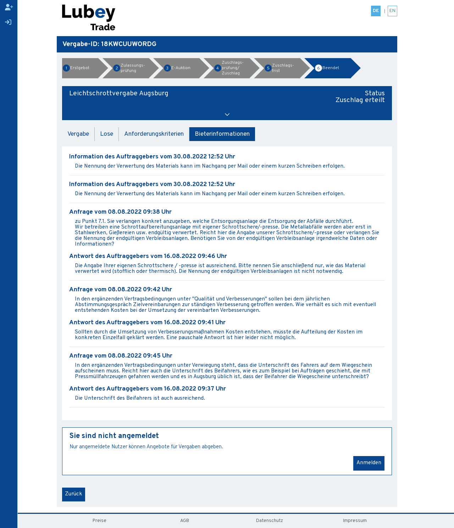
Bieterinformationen (222, 134)
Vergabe (78, 134)
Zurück (73, 494)
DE (376, 11)
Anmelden (368, 463)
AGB (184, 521)
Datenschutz (269, 521)
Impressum (355, 521)
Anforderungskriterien (154, 134)
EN (392, 11)
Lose (106, 134)
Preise (99, 521)
